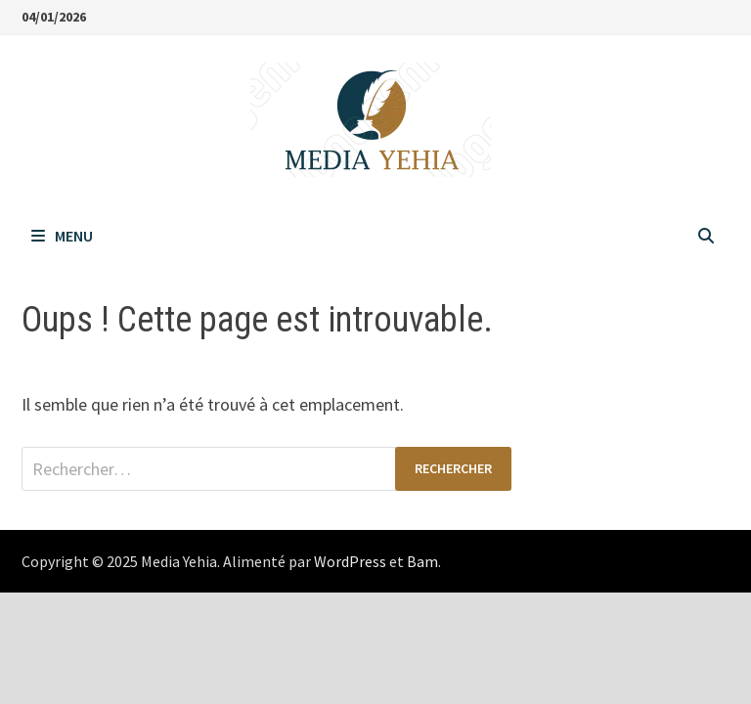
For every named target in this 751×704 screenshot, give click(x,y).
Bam (422, 561)
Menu (62, 235)
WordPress (350, 561)
